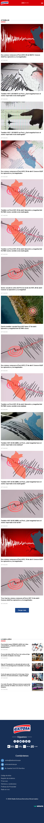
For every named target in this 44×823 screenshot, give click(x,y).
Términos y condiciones (8, 784)
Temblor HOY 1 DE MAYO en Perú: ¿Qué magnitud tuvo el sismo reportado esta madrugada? (21, 133)
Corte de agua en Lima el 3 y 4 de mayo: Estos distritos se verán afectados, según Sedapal (15, 674)
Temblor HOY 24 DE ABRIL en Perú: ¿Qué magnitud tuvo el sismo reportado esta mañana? (21, 444)
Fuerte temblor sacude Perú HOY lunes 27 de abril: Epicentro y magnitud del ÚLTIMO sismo (18, 327)
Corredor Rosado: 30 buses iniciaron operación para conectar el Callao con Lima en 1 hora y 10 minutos (15, 685)
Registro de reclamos (8, 778)
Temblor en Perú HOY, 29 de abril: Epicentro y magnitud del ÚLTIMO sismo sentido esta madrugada (21, 250)
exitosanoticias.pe (11, 764)
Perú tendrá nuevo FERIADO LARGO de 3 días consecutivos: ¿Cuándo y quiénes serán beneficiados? (14, 646)
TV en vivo (4, 781)
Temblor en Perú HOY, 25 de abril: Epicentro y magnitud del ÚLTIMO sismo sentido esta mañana (21, 405)
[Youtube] (20, 741)
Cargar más (22, 610)
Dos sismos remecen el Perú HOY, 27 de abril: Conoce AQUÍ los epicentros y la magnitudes (22, 366)
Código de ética (6, 775)
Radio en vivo (5, 789)
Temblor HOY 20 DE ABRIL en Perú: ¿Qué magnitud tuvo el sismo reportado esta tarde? (21, 521)
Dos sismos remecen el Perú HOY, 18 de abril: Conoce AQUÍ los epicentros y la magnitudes (22, 560)
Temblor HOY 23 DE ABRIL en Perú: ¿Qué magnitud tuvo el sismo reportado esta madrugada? (21, 483)
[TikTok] (29, 741)
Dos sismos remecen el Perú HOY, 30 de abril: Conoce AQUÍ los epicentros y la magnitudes (22, 172)
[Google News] (26, 741)
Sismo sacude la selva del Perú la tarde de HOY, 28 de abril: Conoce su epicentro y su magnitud (21, 289)
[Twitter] (17, 741)
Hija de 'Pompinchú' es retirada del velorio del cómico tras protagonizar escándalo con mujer (15, 664)
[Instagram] (23, 741)
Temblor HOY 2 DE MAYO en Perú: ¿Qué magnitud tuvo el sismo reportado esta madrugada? (21, 94)
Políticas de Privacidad (8, 787)
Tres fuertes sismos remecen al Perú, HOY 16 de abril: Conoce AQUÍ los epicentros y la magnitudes (20, 599)
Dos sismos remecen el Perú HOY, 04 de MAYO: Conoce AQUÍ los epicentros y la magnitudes (20, 56)
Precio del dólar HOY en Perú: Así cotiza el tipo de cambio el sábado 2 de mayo (15, 655)
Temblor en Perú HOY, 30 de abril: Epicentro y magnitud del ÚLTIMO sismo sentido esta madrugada (21, 211)
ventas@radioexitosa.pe (13, 760)
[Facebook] (15, 741)
